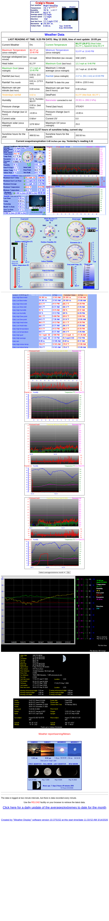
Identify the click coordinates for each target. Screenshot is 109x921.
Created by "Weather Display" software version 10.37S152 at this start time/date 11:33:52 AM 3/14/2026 (54, 820)
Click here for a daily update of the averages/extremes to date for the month (54, 808)
